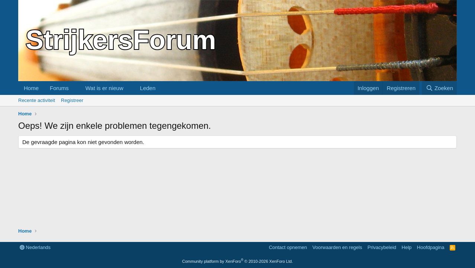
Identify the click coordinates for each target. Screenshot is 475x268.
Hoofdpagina (431, 247)
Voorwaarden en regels (337, 247)
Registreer (72, 100)
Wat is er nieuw (104, 88)
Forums (59, 88)
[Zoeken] (439, 88)
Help (407, 247)
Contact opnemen (288, 247)
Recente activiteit (36, 100)
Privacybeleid (382, 247)
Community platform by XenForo (237, 261)
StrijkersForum (121, 40)
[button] (75, 88)
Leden (148, 88)
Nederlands (35, 247)
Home (31, 88)
